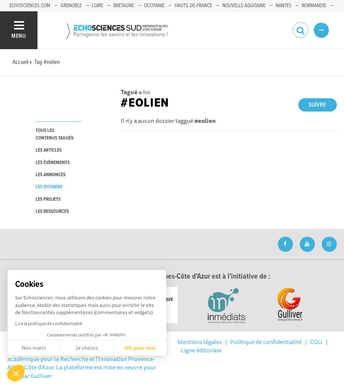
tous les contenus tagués (54, 134)
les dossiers (49, 187)
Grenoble (71, 5)
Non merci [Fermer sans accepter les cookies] (34, 348)
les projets (48, 199)
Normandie (314, 5)
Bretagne (123, 5)
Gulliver (41, 376)
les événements (53, 163)
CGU (316, 342)
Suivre (317, 105)
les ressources (52, 211)
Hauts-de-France (193, 5)
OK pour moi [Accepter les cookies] (139, 348)
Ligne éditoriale (201, 350)
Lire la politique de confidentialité (48, 323)
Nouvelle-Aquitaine (243, 5)
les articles (49, 150)
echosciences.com (29, 5)
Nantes (283, 5)
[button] (16, 373)
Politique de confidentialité (266, 342)
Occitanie (154, 5)
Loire (97, 5)
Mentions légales (199, 342)
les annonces (50, 175)
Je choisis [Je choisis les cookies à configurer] (87, 348)
